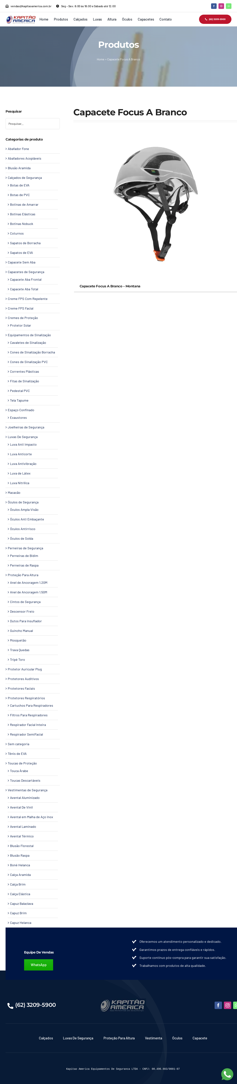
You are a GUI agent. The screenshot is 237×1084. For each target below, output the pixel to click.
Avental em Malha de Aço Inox (31, 817)
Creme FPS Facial (20, 308)
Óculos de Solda (21, 538)
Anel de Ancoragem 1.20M (28, 582)
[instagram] (221, 6)
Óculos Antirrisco (22, 529)
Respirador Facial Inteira (28, 725)
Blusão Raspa (19, 855)
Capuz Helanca (20, 923)
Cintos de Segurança (25, 602)
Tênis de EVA (17, 753)
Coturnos (17, 233)
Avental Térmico (22, 836)
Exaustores (18, 417)
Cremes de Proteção (23, 318)
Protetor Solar (20, 325)
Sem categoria (18, 744)
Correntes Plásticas (24, 371)
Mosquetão (18, 640)
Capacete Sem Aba (21, 262)
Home (100, 59)
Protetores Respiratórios (26, 698)
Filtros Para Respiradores (29, 715)
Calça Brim (18, 884)
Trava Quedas (19, 650)
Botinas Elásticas (22, 214)
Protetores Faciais (21, 688)
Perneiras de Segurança (25, 548)
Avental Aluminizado (25, 798)
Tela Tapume (19, 400)
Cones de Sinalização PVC (29, 362)
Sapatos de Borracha (25, 243)
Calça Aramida (20, 875)
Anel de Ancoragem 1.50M (28, 592)
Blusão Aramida (19, 168)
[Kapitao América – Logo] (21, 17)
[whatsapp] (228, 6)
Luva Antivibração (23, 464)
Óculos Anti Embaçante (27, 519)
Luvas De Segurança (23, 437)
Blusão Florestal (22, 846)
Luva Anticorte (21, 454)
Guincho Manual (21, 631)
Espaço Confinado (21, 410)
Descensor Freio (22, 611)
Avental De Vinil (21, 807)
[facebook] (214, 6)
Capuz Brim (18, 913)
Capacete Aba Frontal (25, 279)
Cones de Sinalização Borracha (32, 352)
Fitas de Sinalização (24, 381)
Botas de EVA (19, 185)
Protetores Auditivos (23, 679)
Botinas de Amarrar (24, 204)
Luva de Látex (20, 473)
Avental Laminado (23, 826)
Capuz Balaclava (21, 903)
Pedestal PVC (20, 391)
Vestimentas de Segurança (27, 790)
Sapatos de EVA (21, 252)
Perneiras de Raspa (24, 565)
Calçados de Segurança (25, 178)
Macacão (14, 492)
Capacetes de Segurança (26, 272)
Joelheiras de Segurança (26, 427)
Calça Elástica (20, 894)
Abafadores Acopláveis (24, 158)
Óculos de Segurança (23, 502)
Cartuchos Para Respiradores (31, 705)
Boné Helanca (20, 865)
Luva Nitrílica (19, 483)
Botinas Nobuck (21, 224)
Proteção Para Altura (23, 575)
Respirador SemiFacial (26, 734)
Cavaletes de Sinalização (28, 342)
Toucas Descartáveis (25, 780)
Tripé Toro (17, 659)
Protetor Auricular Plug (25, 669)
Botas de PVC (20, 195)
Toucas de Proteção (22, 763)
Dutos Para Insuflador (26, 621)
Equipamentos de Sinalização (29, 335)
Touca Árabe (19, 771)
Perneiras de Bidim (24, 556)
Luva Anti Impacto (23, 444)
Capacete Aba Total (24, 289)
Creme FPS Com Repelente (28, 299)
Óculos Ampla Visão (24, 509)
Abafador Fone (18, 149)
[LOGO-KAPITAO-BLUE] (123, 1000)
